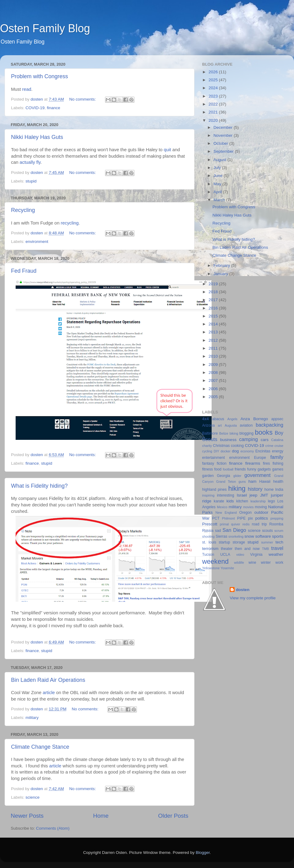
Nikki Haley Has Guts (37, 137)
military (32, 717)
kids (230, 501)
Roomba (276, 524)
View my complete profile (253, 598)
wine (252, 562)
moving (261, 507)
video (240, 554)
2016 (214, 308)
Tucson (208, 554)
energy (277, 451)
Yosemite (227, 568)
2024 (214, 88)
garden (208, 476)
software (263, 536)
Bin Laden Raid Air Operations (48, 680)
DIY (216, 451)
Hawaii (264, 481)
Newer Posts (27, 815)
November (223, 135)
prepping (276, 518)
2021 (214, 112)
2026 (214, 72)
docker (225, 451)
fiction (222, 463)
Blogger (203, 852)
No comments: (83, 99)
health (278, 481)
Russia (207, 530)
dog (235, 451)
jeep (254, 495)
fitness (207, 469)
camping (248, 439)
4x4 (205, 419)
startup (224, 542)
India (279, 489)
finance (53, 108)
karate (219, 501)
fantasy (208, 463)
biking (233, 433)
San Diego (234, 530)
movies (248, 507)
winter (266, 562)
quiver (235, 524)
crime (269, 445)
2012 (214, 340)
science (32, 797)
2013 (214, 332)
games (277, 469)
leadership (258, 501)
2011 (214, 348)
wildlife (239, 562)
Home (100, 815)
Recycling (23, 210)
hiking (236, 488)
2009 (214, 364)
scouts (267, 530)
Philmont (228, 518)
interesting (225, 495)
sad (218, 530)
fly (38, 162)
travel (277, 548)
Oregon (245, 512)
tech (279, 542)
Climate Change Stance (40, 747)
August (220, 159)
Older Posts (173, 815)
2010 (214, 356)
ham (252, 481)
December (223, 127)
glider (237, 476)
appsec (277, 419)
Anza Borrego (254, 419)
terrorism (210, 548)
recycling (70, 223)
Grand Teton (226, 481)
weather (276, 554)
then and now (247, 549)
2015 (214, 316)
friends (240, 469)
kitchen (242, 501)
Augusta (231, 425)
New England (226, 512)
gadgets (264, 469)
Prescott (209, 524)
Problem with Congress (39, 76)
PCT (216, 518)
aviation (246, 425)
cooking (237, 446)
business (228, 439)
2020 (214, 120)
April (218, 192)
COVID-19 (34, 108)
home (268, 489)
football (228, 469)
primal (224, 524)
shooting (208, 536)
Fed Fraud (23, 271)
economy (247, 451)
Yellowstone (211, 568)
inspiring (208, 495)
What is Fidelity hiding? (39, 486)
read (26, 89)
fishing (278, 463)
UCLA (225, 554)
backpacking (269, 425)
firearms (252, 463)
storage (238, 542)
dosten (242, 589)
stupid (30, 181)
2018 (214, 292)
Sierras (221, 536)
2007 (214, 380)
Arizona (208, 425)
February (222, 265)
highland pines (214, 489)
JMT (264, 495)
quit (167, 149)
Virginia (256, 554)
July (217, 167)
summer (267, 542)
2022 (214, 104)
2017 (214, 300)
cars (265, 439)
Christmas (221, 446)
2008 (214, 372)
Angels (232, 419)
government (257, 475)
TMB (265, 549)
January (221, 273)
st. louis (209, 542)
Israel (242, 495)
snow (249, 536)
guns (242, 481)
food (217, 469)
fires (266, 463)
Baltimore (210, 433)
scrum (278, 530)
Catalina (277, 440)
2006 (214, 388)
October (221, 143)
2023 (214, 96)
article (49, 692)
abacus (218, 419)
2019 (214, 284)
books (264, 432)
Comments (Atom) (53, 828)
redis (245, 524)
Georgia (223, 476)
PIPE (241, 518)
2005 (214, 396)
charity (207, 445)
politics (261, 518)
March (219, 200)
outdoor (261, 512)
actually (27, 162)
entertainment (213, 457)
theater (226, 549)
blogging (246, 433)
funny (251, 469)
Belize (223, 433)
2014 (214, 324)
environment (36, 241)
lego (271, 501)
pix (250, 518)
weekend (215, 561)
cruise (278, 445)
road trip (259, 524)
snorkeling (235, 536)
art (220, 425)
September (224, 151)
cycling (207, 451)
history (255, 489)
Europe (260, 457)
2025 (214, 80)
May (217, 184)
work (279, 562)
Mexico (222, 507)
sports (277, 536)
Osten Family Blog (45, 28)
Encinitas (262, 451)
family (276, 457)
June (218, 175)
